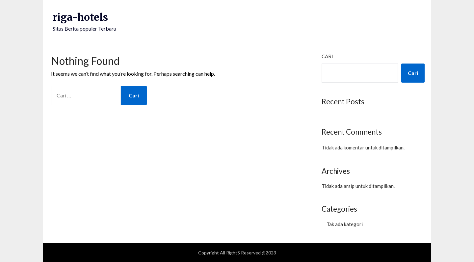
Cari (327, 56)
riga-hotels (80, 17)
